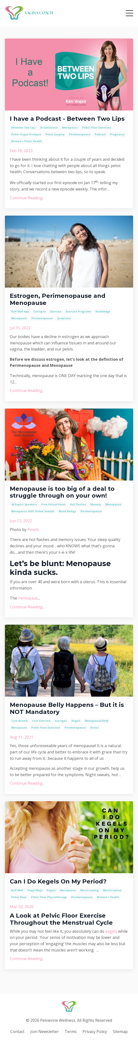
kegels (75, 720)
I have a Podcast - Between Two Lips (67, 118)
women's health (108, 897)
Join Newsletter (44, 1031)
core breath (19, 720)
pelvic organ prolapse (26, 134)
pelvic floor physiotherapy (49, 897)
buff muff (17, 890)
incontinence (49, 127)
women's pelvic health (26, 141)
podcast (100, 134)
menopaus (28, 598)
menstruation (112, 890)
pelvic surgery (55, 134)
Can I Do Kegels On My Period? (58, 881)
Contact (17, 1031)
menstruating (89, 890)
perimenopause (79, 134)
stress (94, 727)
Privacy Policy (94, 1031)
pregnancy (117, 134)
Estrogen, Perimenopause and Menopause (57, 299)
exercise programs (78, 311)
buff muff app (20, 311)
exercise (55, 311)
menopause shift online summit (32, 511)
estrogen (40, 311)
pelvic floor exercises (96, 127)
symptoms (64, 318)
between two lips (23, 127)
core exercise (41, 720)
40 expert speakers (24, 504)
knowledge (102, 311)
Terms (71, 1031)
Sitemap (120, 1031)
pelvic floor (19, 897)
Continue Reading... (27, 197)
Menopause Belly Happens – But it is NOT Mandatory (67, 708)
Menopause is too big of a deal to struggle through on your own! (62, 492)
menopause (70, 127)
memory (95, 504)
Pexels (33, 529)
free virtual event (53, 504)
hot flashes (78, 504)
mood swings (67, 511)
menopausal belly (96, 720)
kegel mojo (35, 890)
